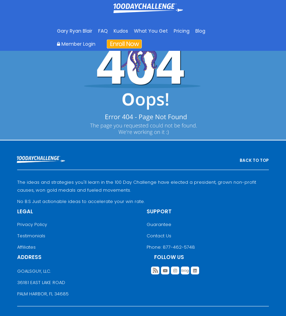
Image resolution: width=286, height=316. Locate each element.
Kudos (121, 30)
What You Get (151, 30)
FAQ (103, 30)
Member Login (76, 44)
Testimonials (31, 236)
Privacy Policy (32, 224)
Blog (200, 30)
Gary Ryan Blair (74, 30)
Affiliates (26, 247)
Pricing (182, 30)
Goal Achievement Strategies (148, 13)
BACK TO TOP (254, 160)
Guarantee (159, 224)
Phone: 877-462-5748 (171, 247)
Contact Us (159, 236)
